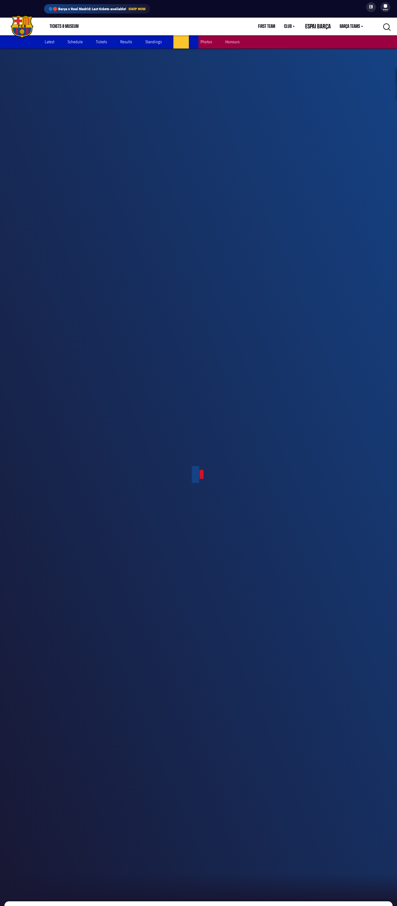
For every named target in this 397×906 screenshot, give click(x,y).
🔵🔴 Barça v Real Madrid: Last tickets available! (97, 9)
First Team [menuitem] (273, 26)
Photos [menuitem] (206, 41)
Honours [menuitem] (232, 41)
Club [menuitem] (294, 26)
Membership (122, 26)
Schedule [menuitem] (75, 41)
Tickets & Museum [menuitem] (64, 26)
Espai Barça (321, 26)
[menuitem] (385, 6)
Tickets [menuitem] (101, 41)
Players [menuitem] (181, 41)
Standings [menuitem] (153, 41)
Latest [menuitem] (49, 41)
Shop (96, 26)
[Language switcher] (371, 7)
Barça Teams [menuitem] (350, 26)
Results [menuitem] (126, 41)
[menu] (385, 7)
